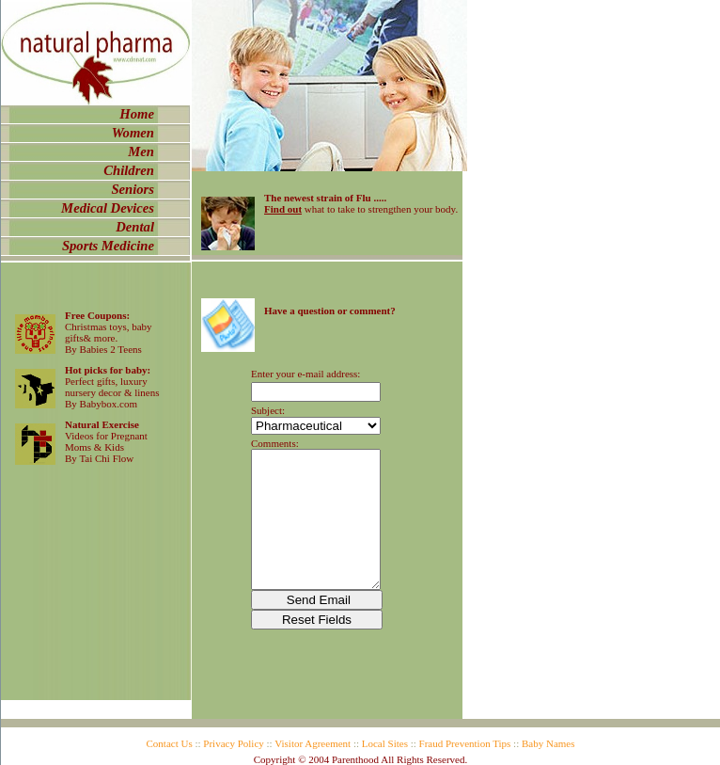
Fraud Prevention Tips (465, 743)
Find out (283, 209)
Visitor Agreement (312, 743)
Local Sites (385, 743)
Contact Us (170, 743)
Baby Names (548, 743)
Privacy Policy (233, 743)
